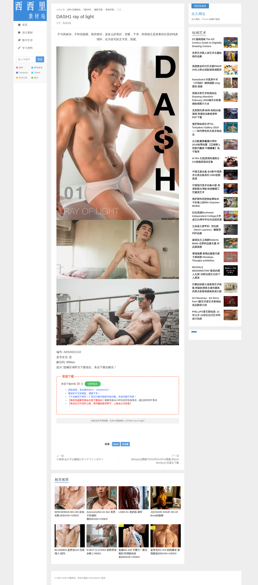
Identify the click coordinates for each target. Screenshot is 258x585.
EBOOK (87, 9)
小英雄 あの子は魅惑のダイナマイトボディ (80, 459)
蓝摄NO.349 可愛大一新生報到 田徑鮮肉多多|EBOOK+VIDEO (134, 541)
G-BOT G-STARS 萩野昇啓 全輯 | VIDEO (102, 539)
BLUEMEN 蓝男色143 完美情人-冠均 (70, 545)
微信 (34, 78)
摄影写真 (98, 9)
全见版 (125, 444)
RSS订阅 (21, 78)
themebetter (95, 578)
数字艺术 (25, 40)
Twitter (35, 72)
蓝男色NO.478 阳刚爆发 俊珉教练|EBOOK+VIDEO (165, 539)
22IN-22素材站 (30, 10)
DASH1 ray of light (75, 16)
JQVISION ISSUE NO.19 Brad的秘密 (165, 501)
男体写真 (110, 9)
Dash (116, 444)
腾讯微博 (36, 67)
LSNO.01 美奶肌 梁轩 (134, 499)
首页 (22, 24)
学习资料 (25, 47)
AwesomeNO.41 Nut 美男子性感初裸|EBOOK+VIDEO (102, 503)
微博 (19, 67)
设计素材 (25, 32)
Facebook (22, 72)
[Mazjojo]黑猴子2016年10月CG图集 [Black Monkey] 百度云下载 (155, 461)
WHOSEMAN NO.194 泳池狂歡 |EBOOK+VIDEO (70, 501)
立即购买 (93, 383)
